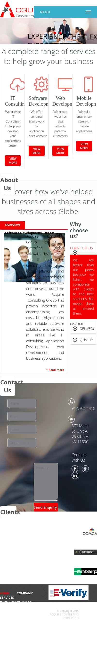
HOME (4, 593)
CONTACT (7, 606)
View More (13, 160)
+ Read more (55, 370)
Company (25, 593)
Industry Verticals (16, 602)
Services (7, 597)
